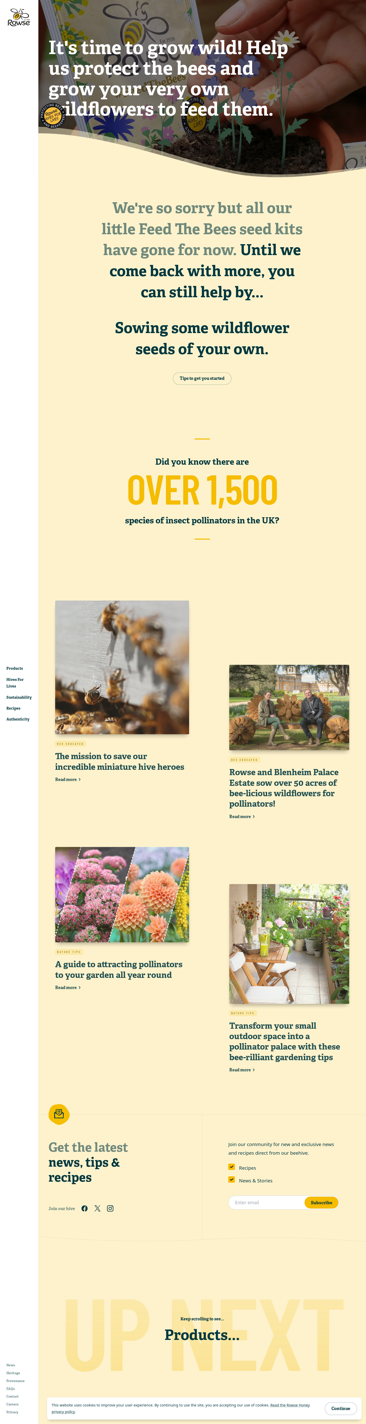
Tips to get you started (202, 378)
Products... (202, 1334)
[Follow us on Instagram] (110, 1208)
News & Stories (256, 1180)
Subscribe (321, 1203)
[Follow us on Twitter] (97, 1208)
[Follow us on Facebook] (84, 1208)
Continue (340, 1408)
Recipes (247, 1168)
